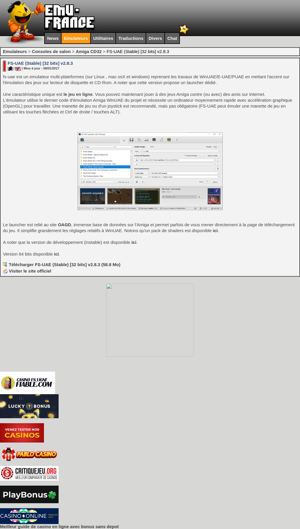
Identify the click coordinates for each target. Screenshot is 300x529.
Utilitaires (103, 38)
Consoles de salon (51, 51)
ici (215, 230)
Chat (172, 38)
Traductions (130, 38)
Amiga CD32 (88, 51)
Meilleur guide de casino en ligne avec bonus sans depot (59, 526)
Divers (155, 38)
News (53, 38)
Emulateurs (76, 38)
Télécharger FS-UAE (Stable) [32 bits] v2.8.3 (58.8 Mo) (64, 264)
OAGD (64, 224)
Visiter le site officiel (27, 270)
